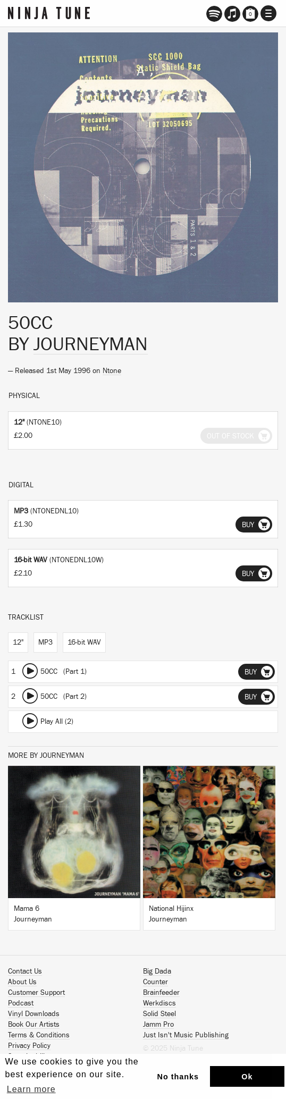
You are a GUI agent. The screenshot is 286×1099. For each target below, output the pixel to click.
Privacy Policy (29, 1046)
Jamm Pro (158, 1024)
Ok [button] (247, 1076)
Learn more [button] (31, 1089)
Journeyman (90, 344)
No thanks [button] (178, 1076)
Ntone (112, 371)
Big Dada (157, 971)
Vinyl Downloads (34, 1014)
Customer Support (36, 992)
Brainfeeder (161, 992)
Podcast (20, 1003)
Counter (155, 982)
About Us (22, 982)
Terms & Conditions (39, 1035)
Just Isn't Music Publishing (186, 1035)
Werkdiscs (159, 1003)
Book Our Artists (34, 1024)
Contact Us (25, 971)
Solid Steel (159, 1014)
